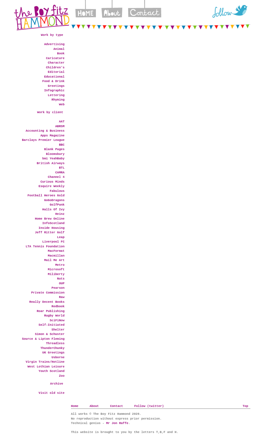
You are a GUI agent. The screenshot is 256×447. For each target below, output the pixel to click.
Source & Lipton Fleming (43, 339)
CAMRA (59, 172)
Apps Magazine (52, 135)
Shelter (58, 329)
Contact (145, 11)
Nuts (60, 278)
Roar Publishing (50, 311)
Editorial (56, 72)
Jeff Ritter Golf (49, 232)
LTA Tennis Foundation (45, 246)
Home (85, 11)
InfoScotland (53, 223)
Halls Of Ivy (53, 209)
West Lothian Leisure (45, 366)
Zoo (61, 376)
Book (60, 53)
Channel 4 (56, 177)
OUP (61, 283)
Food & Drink (53, 81)
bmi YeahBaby (53, 158)
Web (61, 104)
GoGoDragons (54, 200)
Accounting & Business (45, 130)
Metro (59, 265)
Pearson (58, 288)
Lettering (56, 95)
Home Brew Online (49, 218)
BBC (61, 144)
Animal (58, 49)
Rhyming (58, 99)
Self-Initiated (51, 325)
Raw (61, 297)
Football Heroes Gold (45, 195)
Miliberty (56, 274)
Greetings (56, 86)
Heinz (59, 214)
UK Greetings (53, 352)
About (112, 11)
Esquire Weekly (51, 186)
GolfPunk (57, 204)
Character (56, 62)
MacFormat (56, 251)
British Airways (50, 163)
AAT (61, 121)
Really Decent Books (46, 302)
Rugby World (54, 315)
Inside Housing (51, 228)
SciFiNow (57, 320)
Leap (60, 237)
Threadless (55, 343)
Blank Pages (54, 149)
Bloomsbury (55, 154)
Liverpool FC (53, 241)
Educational (54, 76)
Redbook (58, 306)
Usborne (58, 357)
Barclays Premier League (43, 140)
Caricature (55, 58)
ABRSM (59, 126)
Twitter (229, 11)
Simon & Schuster (49, 334)
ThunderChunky (52, 348)
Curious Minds (52, 181)
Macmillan (56, 255)
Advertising (54, 44)
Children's (55, 67)
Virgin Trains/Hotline (45, 362)
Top (245, 406)
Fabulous (57, 191)
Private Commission (47, 292)
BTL (61, 167)
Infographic (54, 90)
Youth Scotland (51, 371)
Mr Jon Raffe (117, 423)
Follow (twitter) (149, 406)
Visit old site (51, 393)
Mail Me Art (54, 260)
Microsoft (56, 269)
